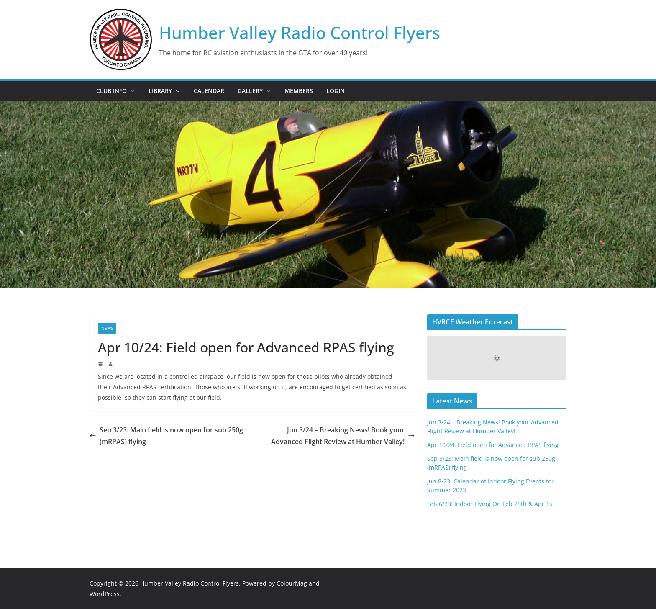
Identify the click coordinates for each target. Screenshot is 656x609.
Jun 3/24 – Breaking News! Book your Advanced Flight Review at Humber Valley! (343, 436)
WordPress (105, 594)
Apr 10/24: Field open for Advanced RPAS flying (493, 445)
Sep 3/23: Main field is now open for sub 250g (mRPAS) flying (166, 436)
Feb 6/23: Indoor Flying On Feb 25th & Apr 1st (490, 504)
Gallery (250, 91)
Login (335, 91)
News (107, 328)
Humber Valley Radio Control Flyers (299, 32)
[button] (131, 91)
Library (160, 91)
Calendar (209, 91)
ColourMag (292, 583)
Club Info (111, 91)
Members (298, 91)
